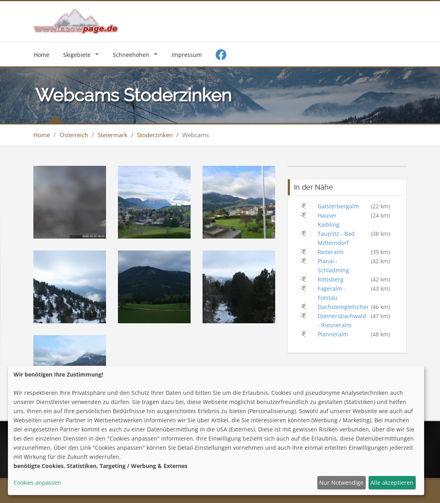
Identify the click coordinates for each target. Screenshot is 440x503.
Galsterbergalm (338, 206)
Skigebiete (77, 54)
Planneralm (333, 334)
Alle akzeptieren (392, 482)
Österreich (74, 135)
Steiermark (112, 135)
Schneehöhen (131, 54)
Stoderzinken (155, 135)
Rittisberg (331, 279)
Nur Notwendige (341, 482)
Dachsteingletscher (343, 307)
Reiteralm (331, 252)
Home (41, 54)
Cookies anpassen (37, 482)
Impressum (187, 54)
